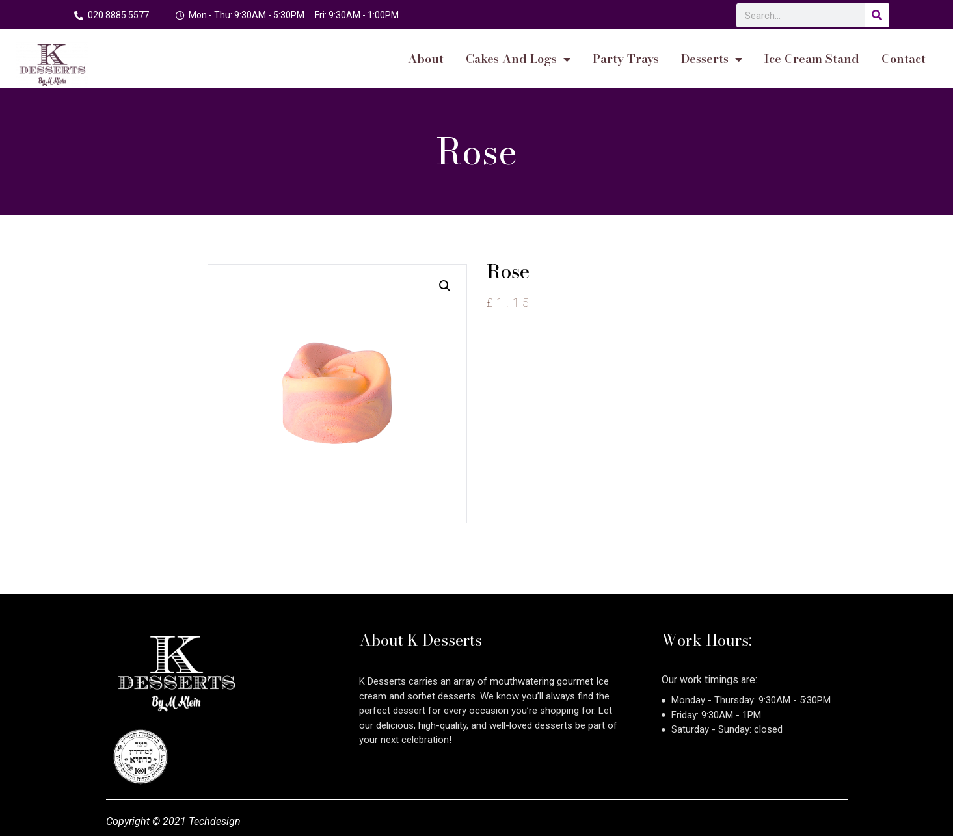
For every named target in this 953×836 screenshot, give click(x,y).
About (426, 59)
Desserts (711, 59)
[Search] (877, 15)
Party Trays (626, 59)
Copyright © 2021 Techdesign (173, 821)
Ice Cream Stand (811, 59)
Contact (903, 59)
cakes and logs (518, 59)
